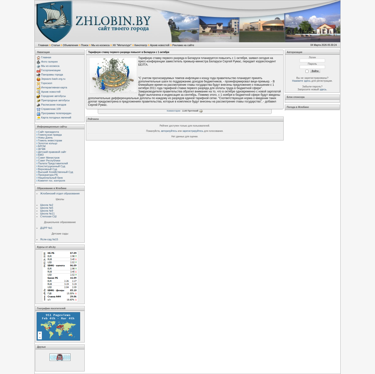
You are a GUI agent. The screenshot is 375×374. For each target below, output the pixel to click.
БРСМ (41, 146)
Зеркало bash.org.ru (53, 78)
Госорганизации (51, 70)
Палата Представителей (53, 163)
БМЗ (41, 154)
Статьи (55, 45)
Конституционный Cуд (51, 166)
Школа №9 (46, 210)
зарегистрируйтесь (193, 131)
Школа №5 (46, 207)
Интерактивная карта (54, 87)
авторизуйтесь (169, 131)
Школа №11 (47, 213)
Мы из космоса (100, 45)
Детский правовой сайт (52, 151)
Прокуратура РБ (48, 174)
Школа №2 (46, 204)
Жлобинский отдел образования (60, 193)
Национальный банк (50, 177)
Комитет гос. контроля (51, 180)
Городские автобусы (53, 96)
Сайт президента (48, 131)
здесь (323, 89)
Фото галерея (49, 61)
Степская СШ (48, 216)
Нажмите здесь (301, 80)
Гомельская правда (50, 134)
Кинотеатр (140, 45)
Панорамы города (52, 74)
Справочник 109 (51, 108)
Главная (43, 45)
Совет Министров (49, 157)
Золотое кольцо (47, 143)
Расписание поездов (53, 104)
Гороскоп (46, 83)
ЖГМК (41, 149)
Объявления (70, 45)
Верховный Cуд (47, 169)
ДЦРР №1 (46, 227)
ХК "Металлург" (122, 45)
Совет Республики (49, 160)
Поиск (84, 45)
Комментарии (173, 111)
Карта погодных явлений (56, 117)
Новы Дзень (45, 137)
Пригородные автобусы (55, 100)
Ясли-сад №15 (49, 239)
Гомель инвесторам (50, 140)
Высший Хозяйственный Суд (55, 172)
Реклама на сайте (183, 45)
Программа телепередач (56, 113)
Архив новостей (159, 45)
